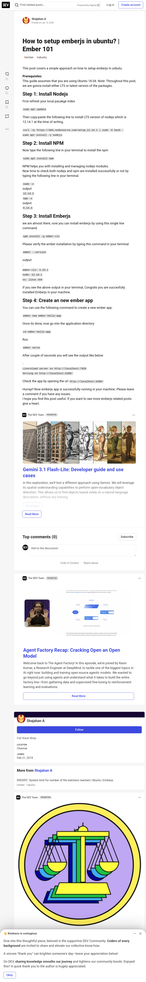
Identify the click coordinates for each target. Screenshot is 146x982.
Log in (110, 5)
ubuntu (41, 57)
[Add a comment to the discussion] (83, 550)
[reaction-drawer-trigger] (7, 76)
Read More (32, 514)
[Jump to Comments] (7, 90)
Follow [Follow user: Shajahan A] (79, 729)
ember (29, 57)
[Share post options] (7, 129)
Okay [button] (10, 975)
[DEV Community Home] (5, 4)
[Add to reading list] (7, 104)
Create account (130, 5)
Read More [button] (78, 696)
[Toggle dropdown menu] (134, 415)
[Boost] (7, 116)
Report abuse (91, 563)
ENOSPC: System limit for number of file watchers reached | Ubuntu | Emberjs (79, 783)
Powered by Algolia (88, 5)
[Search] (16, 5)
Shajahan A (39, 19)
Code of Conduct (69, 563)
